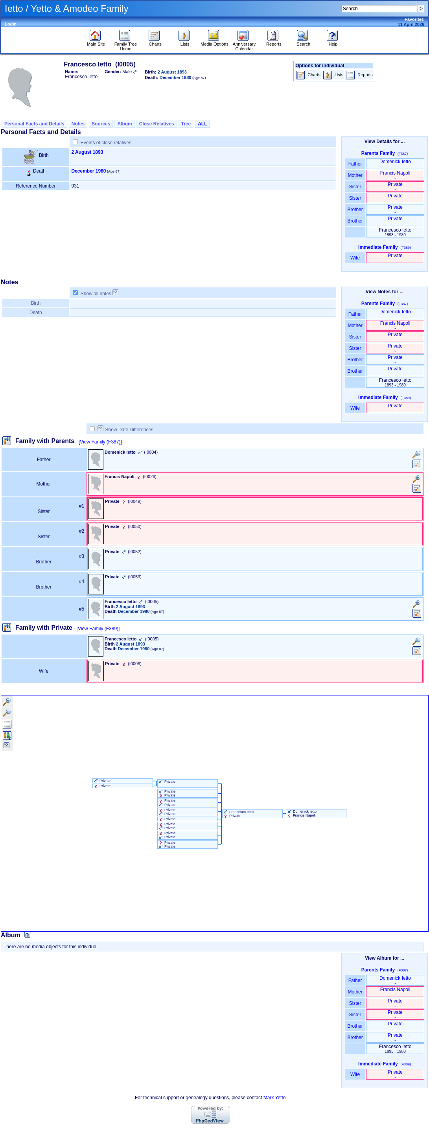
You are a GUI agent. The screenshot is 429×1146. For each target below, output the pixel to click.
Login (11, 24)
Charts (155, 42)
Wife (355, 258)
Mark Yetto (274, 1097)
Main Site (96, 42)
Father (355, 164)
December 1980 (88, 171)
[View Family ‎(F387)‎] (100, 442)
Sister (355, 186)
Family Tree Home (125, 44)
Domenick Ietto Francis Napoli (301, 813)
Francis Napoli (395, 175)
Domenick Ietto (395, 164)
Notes (78, 124)
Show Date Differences (126, 429)
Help (333, 42)
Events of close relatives (106, 142)
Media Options (214, 42)
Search (303, 42)
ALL (202, 124)
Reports (274, 42)
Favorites (414, 19)
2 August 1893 (87, 152)
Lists (185, 42)
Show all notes (96, 293)
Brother (355, 209)
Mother (355, 175)
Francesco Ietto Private (238, 814)
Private (395, 186)
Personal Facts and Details (34, 124)
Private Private (167, 793)
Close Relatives (156, 124)
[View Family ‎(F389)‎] (98, 628)
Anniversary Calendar (244, 44)
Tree (186, 124)
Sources (101, 124)
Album (124, 124)
